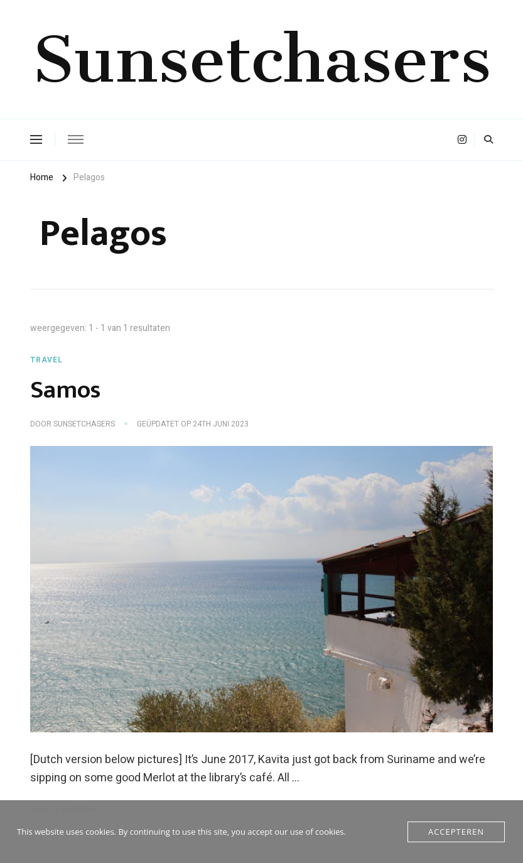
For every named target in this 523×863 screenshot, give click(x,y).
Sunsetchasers (261, 59)
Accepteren (456, 831)
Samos (65, 390)
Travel (46, 360)
